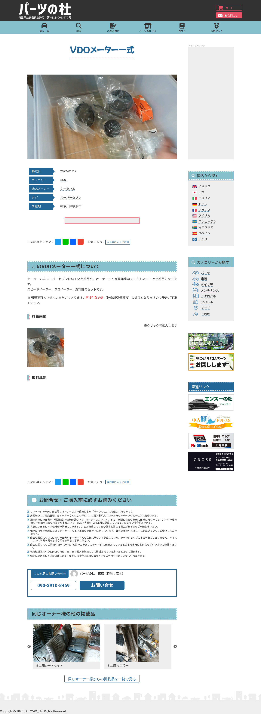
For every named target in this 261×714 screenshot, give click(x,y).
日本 (201, 192)
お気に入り (216, 28)
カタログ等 (208, 296)
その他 (202, 239)
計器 (63, 180)
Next (175, 646)
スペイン (204, 233)
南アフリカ (205, 227)
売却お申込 (113, 28)
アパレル (207, 302)
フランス (204, 210)
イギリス (204, 186)
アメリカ (204, 215)
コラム (182, 28)
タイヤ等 (207, 284)
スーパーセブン (70, 197)
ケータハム (67, 189)
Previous (29, 646)
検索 (79, 28)
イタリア (204, 198)
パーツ (205, 273)
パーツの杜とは (147, 28)
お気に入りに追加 (118, 242)
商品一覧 (44, 28)
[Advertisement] (211, 103)
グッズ (205, 308)
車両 (204, 279)
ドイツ (202, 204)
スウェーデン (207, 221)
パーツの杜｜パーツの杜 (45, 11)
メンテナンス (210, 290)
